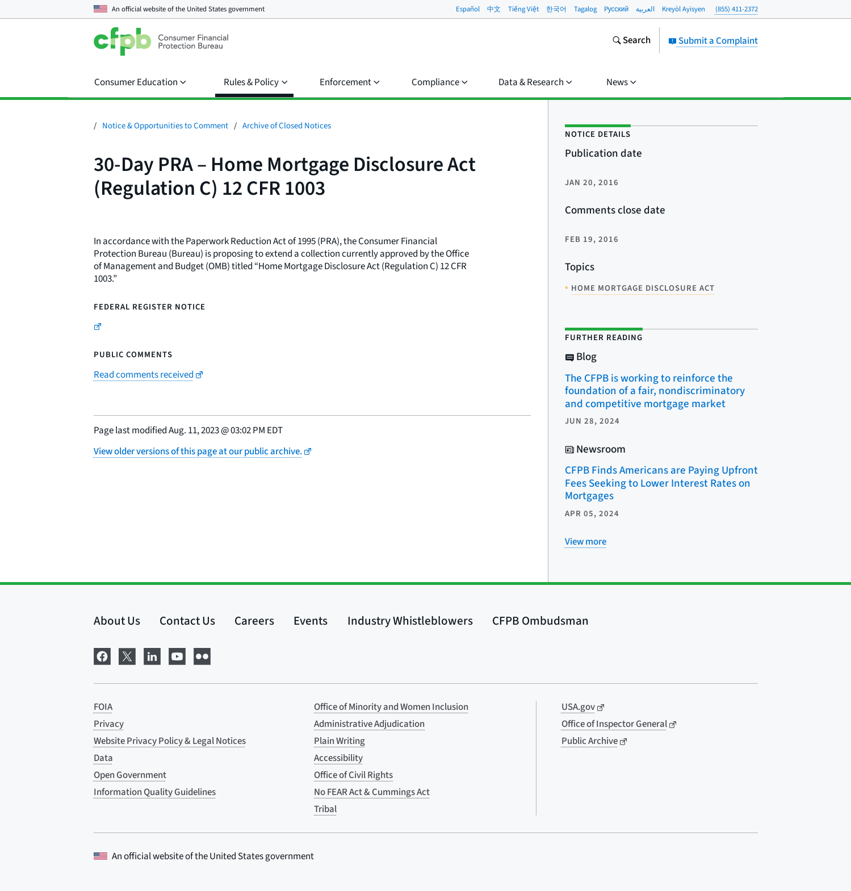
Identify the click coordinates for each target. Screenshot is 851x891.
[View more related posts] (585, 542)
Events (311, 620)
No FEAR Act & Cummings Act (372, 792)
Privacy (109, 724)
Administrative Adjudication (369, 724)
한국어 (556, 9)
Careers (254, 620)
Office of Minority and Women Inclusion (391, 707)
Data (103, 758)
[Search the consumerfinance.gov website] (631, 41)
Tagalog (585, 9)
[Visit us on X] (127, 655)
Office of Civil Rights (353, 775)
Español (468, 9)
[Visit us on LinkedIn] (152, 655)
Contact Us (187, 620)
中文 (494, 9)
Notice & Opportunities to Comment (165, 125)
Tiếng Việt (523, 9)
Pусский (616, 9)
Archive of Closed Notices (286, 125)
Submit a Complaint (713, 41)
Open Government (130, 775)
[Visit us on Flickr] (202, 655)
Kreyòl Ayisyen (683, 9)
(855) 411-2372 (736, 9)
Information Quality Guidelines (155, 792)
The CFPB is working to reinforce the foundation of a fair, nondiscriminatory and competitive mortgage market (655, 391)
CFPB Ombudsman (540, 620)
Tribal (325, 809)
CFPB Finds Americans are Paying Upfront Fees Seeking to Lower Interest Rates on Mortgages (661, 483)
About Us (117, 620)
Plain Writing (339, 741)
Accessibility (338, 758)
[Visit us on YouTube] (177, 655)
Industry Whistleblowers (410, 620)
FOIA (103, 707)
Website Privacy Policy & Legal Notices (170, 741)
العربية (645, 9)
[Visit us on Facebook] (102, 655)
